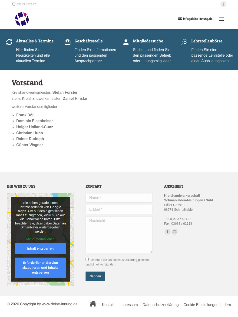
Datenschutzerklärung (122, 260)
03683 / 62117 (24, 4)
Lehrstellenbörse (206, 40)
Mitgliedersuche (148, 40)
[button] (10, 306)
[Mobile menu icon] (221, 19)
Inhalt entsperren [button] (40, 248)
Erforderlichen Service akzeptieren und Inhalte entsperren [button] (40, 267)
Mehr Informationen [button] (40, 239)
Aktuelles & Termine (35, 40)
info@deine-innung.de (195, 19)
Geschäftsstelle (89, 40)
